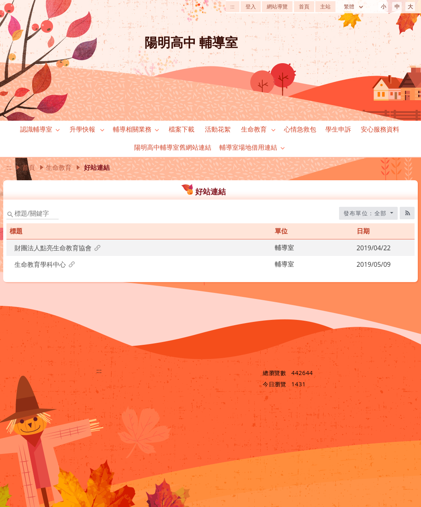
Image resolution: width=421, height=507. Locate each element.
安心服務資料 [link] (380, 129)
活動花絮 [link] (218, 129)
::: (233, 6)
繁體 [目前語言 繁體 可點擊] (354, 6)
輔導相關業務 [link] (132, 129)
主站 (325, 6)
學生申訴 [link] (338, 129)
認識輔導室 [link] (36, 129)
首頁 (304, 6)
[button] (58, 129)
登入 (250, 6)
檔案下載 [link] (181, 129)
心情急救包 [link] (300, 129)
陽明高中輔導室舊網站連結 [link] (172, 147)
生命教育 (59, 167)
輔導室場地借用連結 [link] (248, 147)
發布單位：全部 (366, 213)
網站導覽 (277, 6)
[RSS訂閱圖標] (407, 213)
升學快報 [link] (82, 129)
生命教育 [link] (254, 129)
